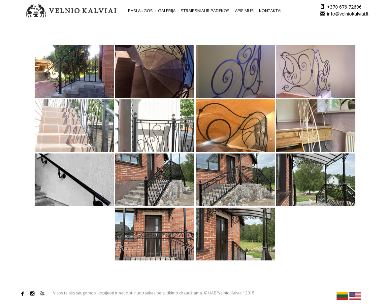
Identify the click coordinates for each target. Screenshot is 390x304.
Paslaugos (140, 11)
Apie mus (244, 11)
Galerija (167, 11)
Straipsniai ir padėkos (205, 11)
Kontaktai (270, 11)
